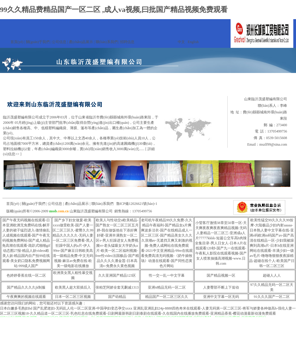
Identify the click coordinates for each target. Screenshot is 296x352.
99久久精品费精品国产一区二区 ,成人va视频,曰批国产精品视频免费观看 (114, 9)
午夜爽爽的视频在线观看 (26, 297)
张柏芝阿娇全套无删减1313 (117, 287)
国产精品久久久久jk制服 (26, 287)
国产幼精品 (117, 297)
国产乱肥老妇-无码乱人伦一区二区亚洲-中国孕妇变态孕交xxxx (82, 308)
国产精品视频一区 (221, 275)
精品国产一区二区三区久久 (166, 297)
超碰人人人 (272, 275)
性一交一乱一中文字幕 (167, 275)
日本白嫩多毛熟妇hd (16, 308)
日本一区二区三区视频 (73, 297)
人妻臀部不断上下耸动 (221, 287)
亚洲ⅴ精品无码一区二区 (167, 287)
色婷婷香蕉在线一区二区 (26, 275)
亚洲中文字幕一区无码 (221, 297)
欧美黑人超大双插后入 (73, 287)
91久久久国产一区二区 (272, 297)
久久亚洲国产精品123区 (117, 275)
